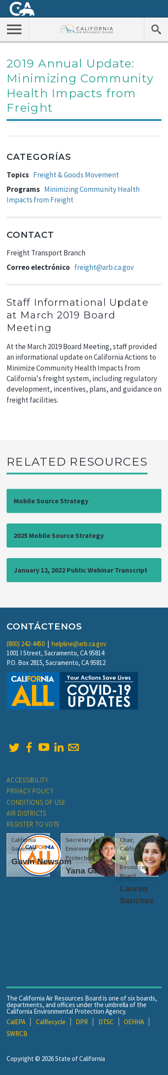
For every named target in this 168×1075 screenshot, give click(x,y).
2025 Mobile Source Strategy (59, 535)
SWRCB (17, 1033)
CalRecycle (51, 1022)
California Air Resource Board (86, 28)
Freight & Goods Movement (76, 175)
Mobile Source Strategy (51, 500)
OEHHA (134, 1022)
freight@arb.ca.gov (104, 267)
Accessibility (28, 780)
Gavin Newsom (41, 861)
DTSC (106, 1022)
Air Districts (26, 813)
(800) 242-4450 (26, 644)
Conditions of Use (36, 802)
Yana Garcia (90, 870)
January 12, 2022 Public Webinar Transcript (80, 570)
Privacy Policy (30, 791)
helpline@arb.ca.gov (79, 644)
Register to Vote (33, 824)
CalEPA (16, 1022)
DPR (82, 1022)
